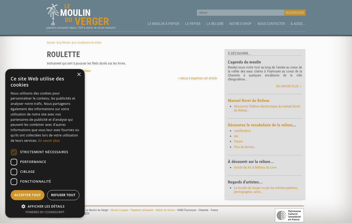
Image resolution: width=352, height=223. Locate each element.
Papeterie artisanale (142, 210)
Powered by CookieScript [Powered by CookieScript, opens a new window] (45, 212)
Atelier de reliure (165, 210)
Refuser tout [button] (63, 195)
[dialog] (45, 143)
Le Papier (192, 24)
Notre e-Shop (240, 24)
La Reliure (215, 24)
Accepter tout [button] (27, 195)
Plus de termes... (245, 147)
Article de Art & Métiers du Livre (255, 167)
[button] (45, 206)
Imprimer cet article (204, 78)
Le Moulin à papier (163, 24)
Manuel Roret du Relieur (248, 100)
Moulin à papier (119, 210)
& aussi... (298, 24)
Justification (242, 131)
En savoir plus (287, 86)
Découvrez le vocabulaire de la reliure (260, 124)
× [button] (79, 75)
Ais (236, 136)
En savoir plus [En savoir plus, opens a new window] (49, 140)
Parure (238, 141)
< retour (183, 78)
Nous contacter (271, 24)
